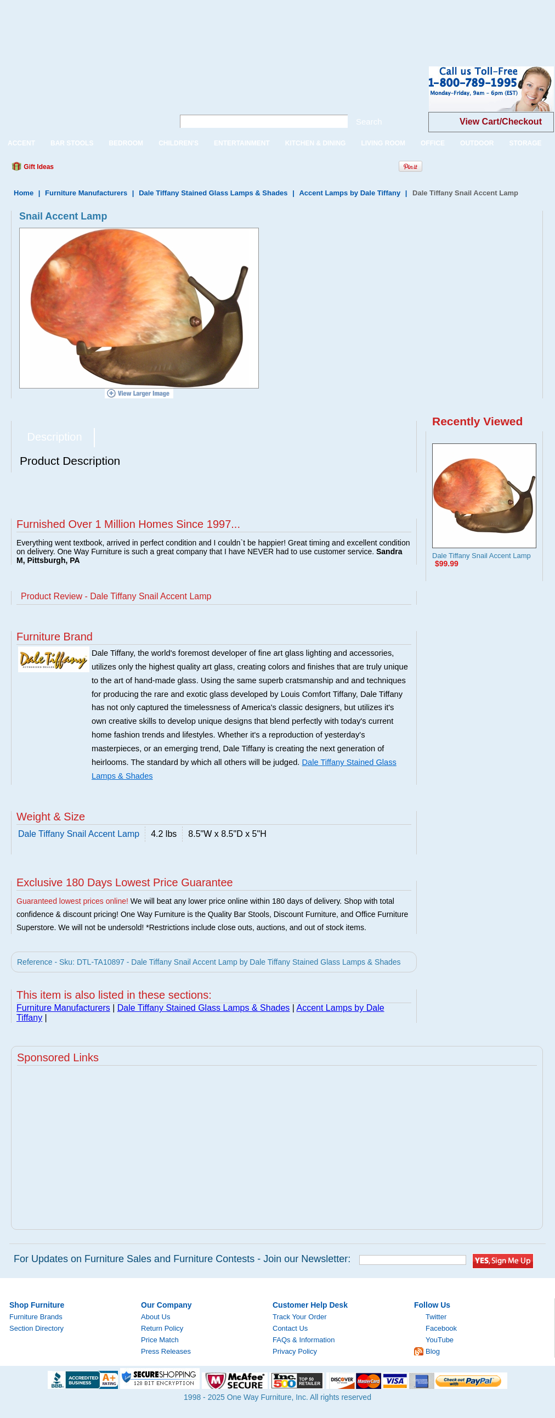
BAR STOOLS (71, 143)
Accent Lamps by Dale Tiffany (349, 193)
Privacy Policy (295, 1351)
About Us (155, 1317)
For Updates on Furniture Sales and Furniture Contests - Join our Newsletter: (182, 1258)
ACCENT (21, 143)
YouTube (440, 1340)
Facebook (441, 1328)
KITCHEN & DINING (315, 143)
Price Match (160, 1340)
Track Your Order (300, 1317)
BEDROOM (126, 143)
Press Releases (166, 1351)
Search (369, 121)
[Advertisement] (199, 24)
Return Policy (162, 1328)
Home (23, 193)
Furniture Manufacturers (86, 193)
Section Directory (36, 1328)
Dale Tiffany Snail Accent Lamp (481, 556)
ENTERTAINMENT (242, 143)
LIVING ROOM (383, 143)
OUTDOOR (477, 143)
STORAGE (525, 143)
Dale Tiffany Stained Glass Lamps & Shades (213, 193)
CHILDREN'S (178, 143)
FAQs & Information (304, 1340)
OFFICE (433, 143)
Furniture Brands (36, 1317)
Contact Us (290, 1328)
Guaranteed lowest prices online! (72, 901)
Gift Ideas (38, 167)
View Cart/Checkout (501, 121)
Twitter (436, 1317)
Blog (433, 1351)
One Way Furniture (81, 98)
